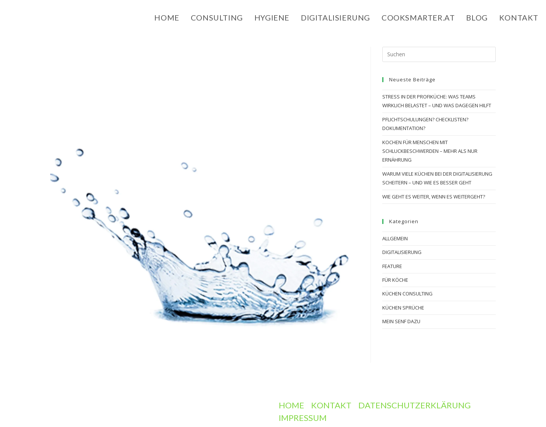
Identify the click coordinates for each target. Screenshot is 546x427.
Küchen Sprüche (403, 307)
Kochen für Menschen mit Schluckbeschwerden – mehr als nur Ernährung (429, 151)
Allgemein (395, 238)
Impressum (303, 418)
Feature (392, 266)
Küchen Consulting (407, 293)
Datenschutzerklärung (414, 405)
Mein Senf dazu (401, 321)
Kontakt (331, 405)
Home (291, 405)
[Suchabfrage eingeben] (439, 54)
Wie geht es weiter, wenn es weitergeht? (433, 196)
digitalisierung (401, 252)
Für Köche (395, 279)
